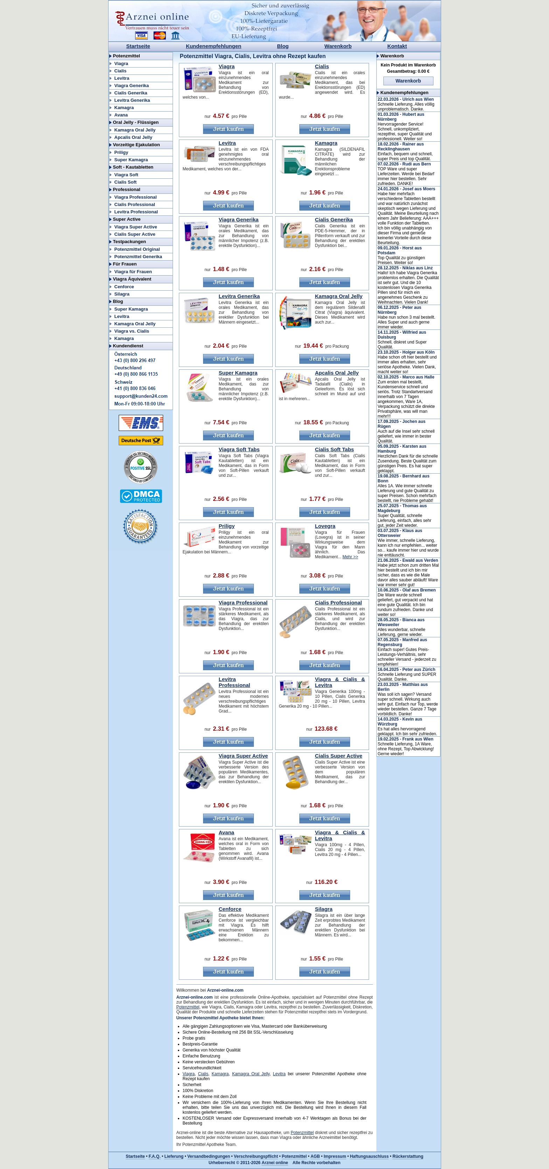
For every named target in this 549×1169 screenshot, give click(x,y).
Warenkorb (338, 46)
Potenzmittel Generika (138, 256)
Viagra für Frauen (133, 271)
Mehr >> (350, 556)
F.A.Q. (155, 1156)
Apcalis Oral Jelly (133, 137)
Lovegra (325, 526)
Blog (283, 46)
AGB (315, 1156)
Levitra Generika (132, 100)
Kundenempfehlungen (213, 46)
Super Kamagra (131, 159)
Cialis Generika (130, 92)
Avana (121, 115)
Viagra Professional (135, 197)
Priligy (121, 152)
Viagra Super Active (135, 226)
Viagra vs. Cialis (132, 331)
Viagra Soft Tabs (239, 449)
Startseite (138, 46)
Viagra (121, 63)
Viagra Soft (126, 174)
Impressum (335, 1156)
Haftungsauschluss (369, 1156)
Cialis (120, 70)
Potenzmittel (188, 1007)
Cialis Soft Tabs (334, 449)
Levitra (122, 78)
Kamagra (124, 107)
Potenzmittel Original (137, 249)
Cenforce (124, 286)
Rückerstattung (407, 1156)
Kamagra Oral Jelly (135, 130)
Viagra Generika (131, 85)
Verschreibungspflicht (256, 1156)
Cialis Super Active (134, 234)
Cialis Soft (125, 182)
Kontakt (397, 46)
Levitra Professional (136, 211)
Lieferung (173, 1156)
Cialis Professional (134, 204)
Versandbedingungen (208, 1156)
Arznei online (275, 1162)
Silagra (122, 294)
